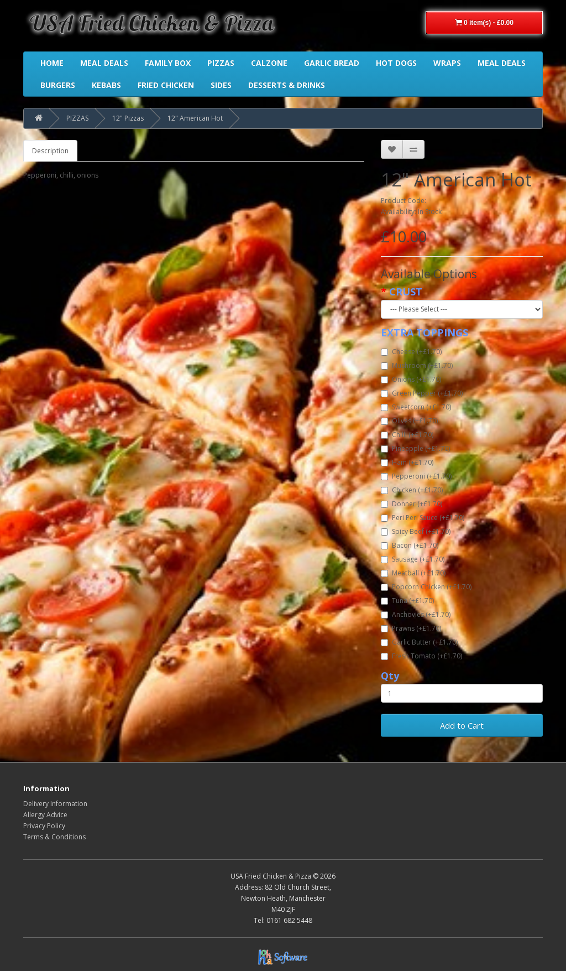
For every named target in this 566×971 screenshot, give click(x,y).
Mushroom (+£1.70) (417, 365)
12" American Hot (195, 118)
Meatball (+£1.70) (413, 573)
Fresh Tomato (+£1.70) (421, 656)
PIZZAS (77, 118)
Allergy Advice (45, 814)
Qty (390, 675)
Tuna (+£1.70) (407, 600)
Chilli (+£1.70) (407, 434)
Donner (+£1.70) (411, 503)
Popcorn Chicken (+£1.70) (426, 586)
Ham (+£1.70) (407, 462)
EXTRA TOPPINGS (424, 332)
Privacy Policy (44, 825)
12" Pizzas (128, 118)
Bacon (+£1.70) (409, 545)
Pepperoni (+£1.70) (416, 476)
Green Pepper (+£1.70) (422, 393)
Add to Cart (462, 725)
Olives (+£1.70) (409, 420)
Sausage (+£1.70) (412, 559)
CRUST (405, 291)
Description (50, 150)
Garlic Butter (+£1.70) (419, 642)
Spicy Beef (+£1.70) (415, 531)
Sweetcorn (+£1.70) (416, 407)
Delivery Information (55, 803)
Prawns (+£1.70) (411, 628)
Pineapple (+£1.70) (415, 448)
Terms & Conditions (54, 837)
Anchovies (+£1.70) (415, 614)
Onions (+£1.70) (411, 379)
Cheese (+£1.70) (411, 351)
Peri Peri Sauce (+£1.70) (422, 517)
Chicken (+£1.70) (412, 490)
